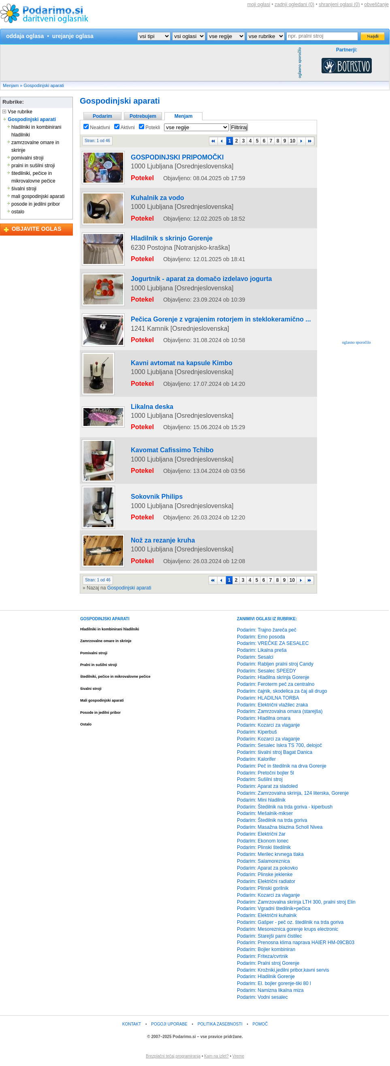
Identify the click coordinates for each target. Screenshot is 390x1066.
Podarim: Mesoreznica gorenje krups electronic (287, 929)
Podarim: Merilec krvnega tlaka (270, 855)
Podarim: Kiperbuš (257, 732)
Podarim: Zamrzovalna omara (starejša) (279, 712)
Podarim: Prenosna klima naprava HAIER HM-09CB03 (295, 943)
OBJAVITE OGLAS (37, 229)
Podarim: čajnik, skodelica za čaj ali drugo (282, 692)
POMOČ (260, 1024)
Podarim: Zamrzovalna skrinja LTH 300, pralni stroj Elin (296, 902)
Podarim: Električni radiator (266, 882)
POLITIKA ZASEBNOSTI (220, 1024)
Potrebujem (143, 116)
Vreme (238, 1056)
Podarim (102, 116)
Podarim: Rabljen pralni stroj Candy (275, 664)
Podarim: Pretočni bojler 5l (265, 773)
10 (292, 141)
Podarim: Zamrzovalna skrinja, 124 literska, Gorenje (293, 794)
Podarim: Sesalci (255, 658)
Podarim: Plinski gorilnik (262, 889)
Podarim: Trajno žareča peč (266, 630)
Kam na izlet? (216, 1056)
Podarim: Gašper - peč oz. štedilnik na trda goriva (290, 923)
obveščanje (376, 4)
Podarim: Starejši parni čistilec (269, 936)
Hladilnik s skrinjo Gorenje (157, 235)
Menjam (11, 85)
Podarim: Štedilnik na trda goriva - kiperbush (284, 807)
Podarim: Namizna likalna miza (270, 991)
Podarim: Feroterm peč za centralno (275, 685)
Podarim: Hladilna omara (263, 719)
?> (188, 36)
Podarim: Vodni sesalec (262, 997)
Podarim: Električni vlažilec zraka (272, 705)
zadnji (294, 4)
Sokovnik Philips (146, 505)
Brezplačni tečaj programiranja (173, 1056)
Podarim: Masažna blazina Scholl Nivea (279, 828)
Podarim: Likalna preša (262, 651)
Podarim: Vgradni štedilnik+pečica (273, 909)
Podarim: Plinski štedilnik (264, 848)
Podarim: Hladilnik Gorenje (266, 977)
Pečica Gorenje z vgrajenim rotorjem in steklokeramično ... (194, 308)
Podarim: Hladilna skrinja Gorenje (273, 678)
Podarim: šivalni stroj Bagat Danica (274, 753)
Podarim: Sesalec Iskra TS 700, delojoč (279, 746)
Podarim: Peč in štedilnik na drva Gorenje (281, 766)
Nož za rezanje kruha (151, 546)
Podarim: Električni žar (261, 834)
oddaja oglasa (25, 36)
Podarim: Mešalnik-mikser (265, 814)
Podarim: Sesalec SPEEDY (266, 671)
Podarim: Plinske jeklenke (264, 875)
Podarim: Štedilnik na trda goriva (272, 821)
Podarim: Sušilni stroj (260, 780)
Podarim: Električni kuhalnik (266, 916)
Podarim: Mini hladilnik (261, 800)
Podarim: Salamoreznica (263, 861)
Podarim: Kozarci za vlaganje (268, 726)
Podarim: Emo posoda (261, 637)
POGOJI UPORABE (169, 1024)
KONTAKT (131, 1024)
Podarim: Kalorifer (256, 760)
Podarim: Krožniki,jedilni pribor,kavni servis (283, 970)
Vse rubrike (17, 112)
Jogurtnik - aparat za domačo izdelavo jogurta (179, 271)
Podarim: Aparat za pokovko (267, 868)
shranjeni (339, 4)
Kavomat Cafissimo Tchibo (158, 458)
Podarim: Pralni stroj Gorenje (268, 963)
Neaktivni (96, 127)
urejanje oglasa (73, 36)
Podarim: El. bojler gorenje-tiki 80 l (274, 984)
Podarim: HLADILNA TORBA (268, 698)
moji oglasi (258, 4)
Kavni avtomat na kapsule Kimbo (165, 386)
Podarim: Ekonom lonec (262, 841)
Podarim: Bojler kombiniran (266, 950)
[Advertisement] (147, 63)
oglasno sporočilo (356, 342)
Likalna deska (143, 422)
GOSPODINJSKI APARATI (105, 619)
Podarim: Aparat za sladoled (267, 787)
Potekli (149, 127)
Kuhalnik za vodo (147, 198)
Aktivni (124, 127)
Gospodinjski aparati (43, 85)
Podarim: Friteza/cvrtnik (262, 957)
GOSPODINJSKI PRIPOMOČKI (161, 161)
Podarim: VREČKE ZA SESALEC (273, 644)
